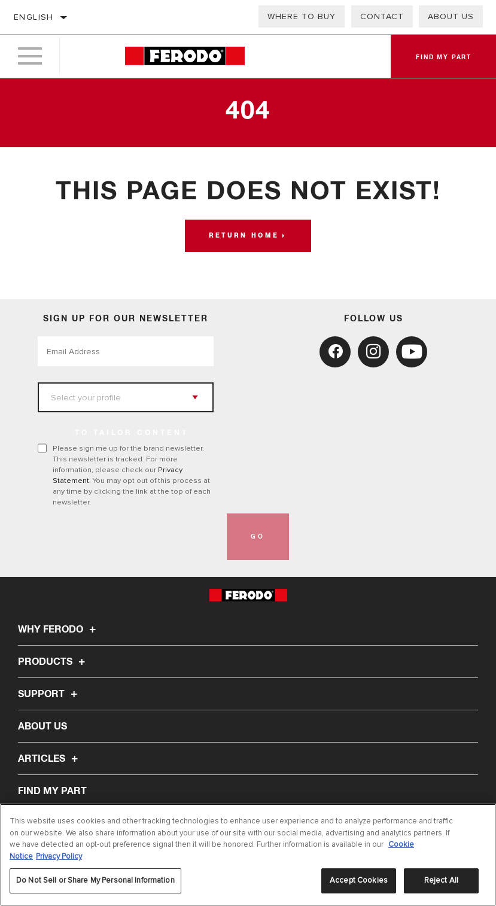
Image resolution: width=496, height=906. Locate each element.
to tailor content (131, 433)
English (34, 17)
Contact (382, 16)
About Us (451, 16)
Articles (49, 759)
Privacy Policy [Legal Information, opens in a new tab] (59, 856)
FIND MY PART (52, 791)
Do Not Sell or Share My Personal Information (95, 880)
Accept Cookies (359, 880)
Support (49, 694)
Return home (244, 236)
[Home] (184, 56)
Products (53, 662)
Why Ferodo (58, 629)
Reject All (441, 880)
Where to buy (301, 16)
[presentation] (129, 536)
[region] (248, 855)
